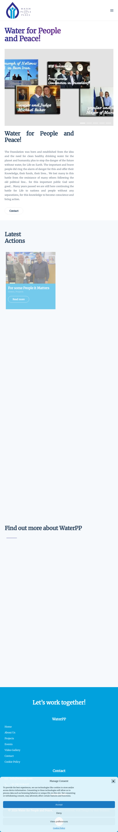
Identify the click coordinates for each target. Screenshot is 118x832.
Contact (13, 210)
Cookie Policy (59, 828)
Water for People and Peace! (39, 137)
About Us (10, 732)
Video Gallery (12, 750)
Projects (9, 738)
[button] (113, 781)
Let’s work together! (59, 702)
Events (9, 744)
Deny (59, 813)
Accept (59, 804)
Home (8, 726)
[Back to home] (19, 10)
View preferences (59, 821)
